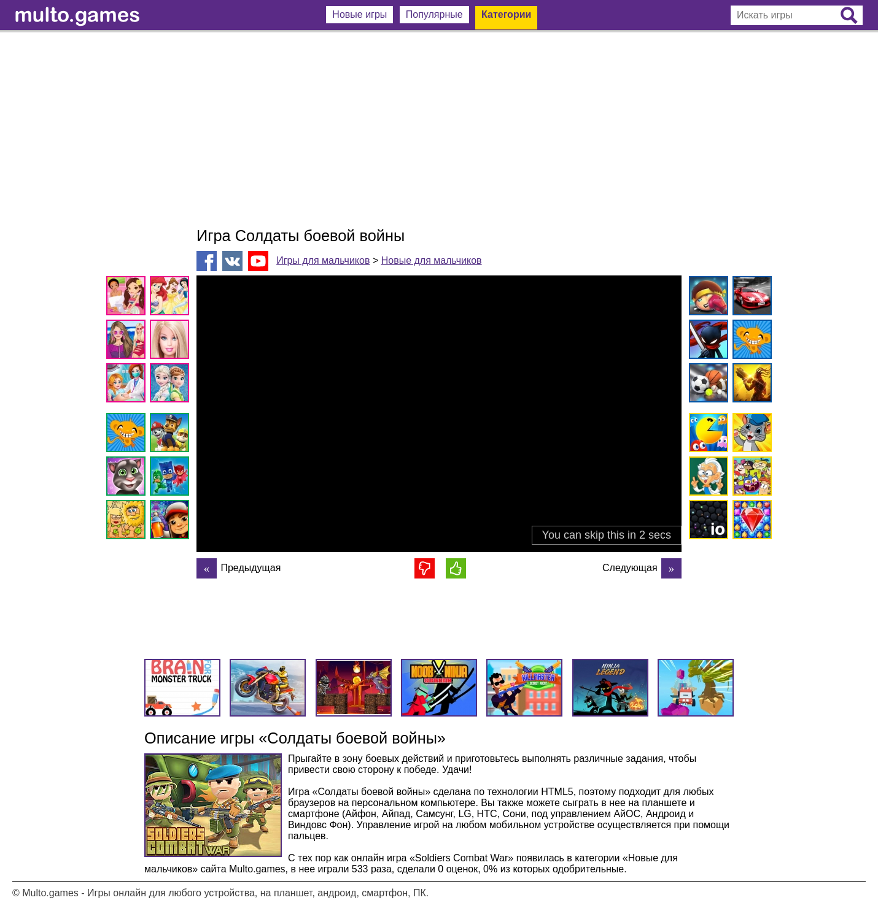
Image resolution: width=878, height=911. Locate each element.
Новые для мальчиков (431, 260)
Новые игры (359, 14)
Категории (506, 14)
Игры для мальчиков (323, 260)
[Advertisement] (439, 129)
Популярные (434, 14)
